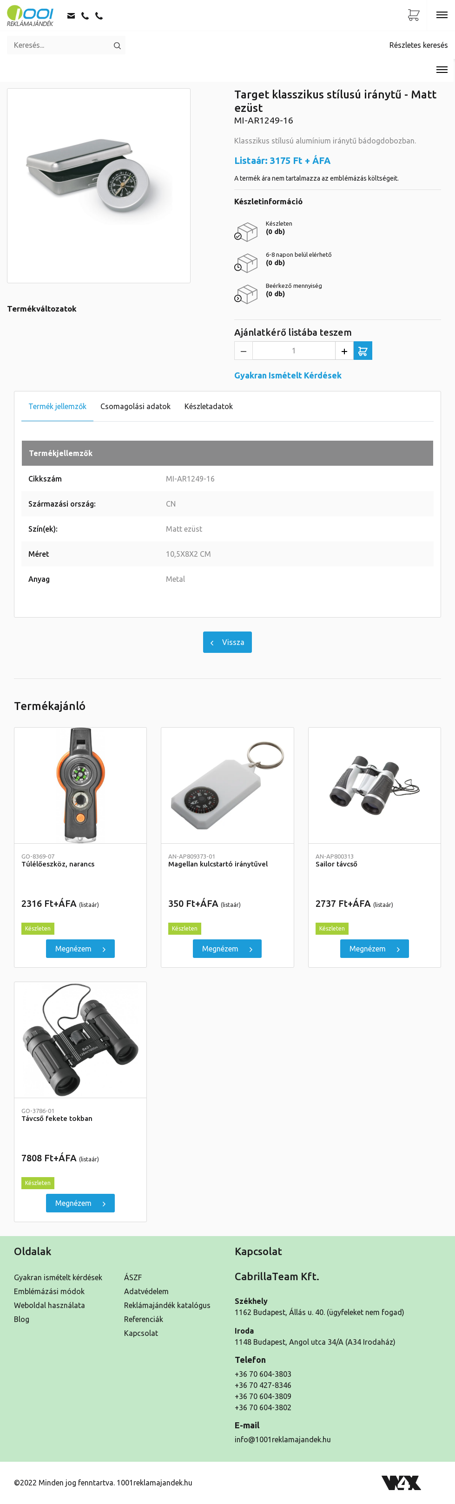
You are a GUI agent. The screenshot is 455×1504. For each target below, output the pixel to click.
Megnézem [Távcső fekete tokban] (80, 1203)
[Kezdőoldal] (30, 15)
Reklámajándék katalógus (167, 1305)
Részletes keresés (418, 45)
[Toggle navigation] (442, 15)
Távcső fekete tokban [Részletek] (80, 1115)
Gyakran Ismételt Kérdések (288, 375)
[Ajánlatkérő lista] (414, 15)
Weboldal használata (49, 1305)
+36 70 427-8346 (263, 1385)
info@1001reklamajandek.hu (283, 1439)
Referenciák (143, 1319)
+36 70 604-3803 (263, 1374)
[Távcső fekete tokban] (80, 1040)
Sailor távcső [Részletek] (375, 860)
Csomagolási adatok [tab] (135, 406)
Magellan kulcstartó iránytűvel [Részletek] (227, 860)
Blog (21, 1319)
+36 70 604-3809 (263, 1396)
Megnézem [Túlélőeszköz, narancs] (80, 948)
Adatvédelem (146, 1291)
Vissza (227, 642)
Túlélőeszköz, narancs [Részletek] (80, 860)
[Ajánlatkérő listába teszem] (363, 350)
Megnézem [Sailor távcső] (374, 948)
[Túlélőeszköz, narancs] (80, 786)
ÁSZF (133, 1277)
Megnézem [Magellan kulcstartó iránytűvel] (227, 948)
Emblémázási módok (49, 1291)
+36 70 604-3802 (263, 1407)
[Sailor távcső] (375, 786)
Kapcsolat (141, 1333)
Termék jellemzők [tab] (57, 406)
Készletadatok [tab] (209, 406)
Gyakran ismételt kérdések (58, 1277)
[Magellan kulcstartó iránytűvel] (227, 786)
